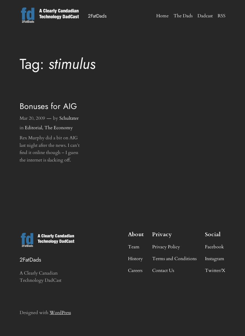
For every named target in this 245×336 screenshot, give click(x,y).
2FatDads (97, 15)
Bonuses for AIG (48, 106)
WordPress (60, 312)
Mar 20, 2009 (32, 118)
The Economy (58, 128)
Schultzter (69, 118)
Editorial (33, 128)
